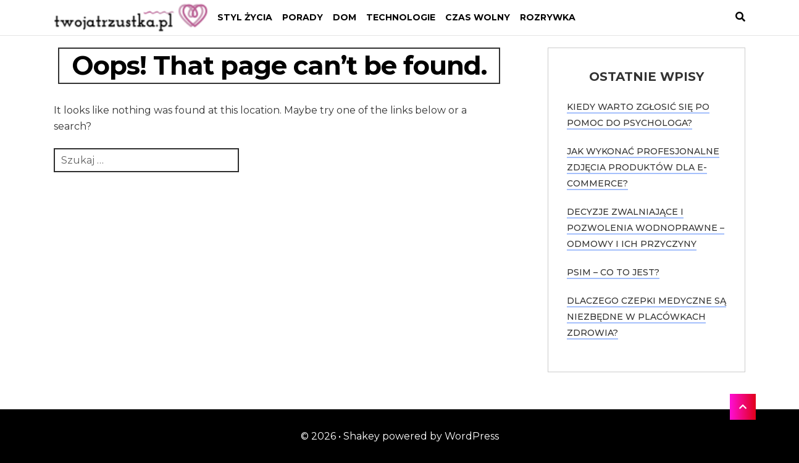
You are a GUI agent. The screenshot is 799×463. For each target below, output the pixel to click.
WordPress (472, 436)
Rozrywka (547, 17)
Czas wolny (477, 17)
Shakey (361, 436)
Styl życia (244, 17)
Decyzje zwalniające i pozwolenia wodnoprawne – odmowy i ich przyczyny (645, 227)
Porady (302, 17)
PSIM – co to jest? (613, 272)
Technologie (400, 17)
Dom (344, 17)
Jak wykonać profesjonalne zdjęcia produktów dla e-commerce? (643, 167)
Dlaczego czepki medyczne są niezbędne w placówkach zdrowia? (646, 316)
